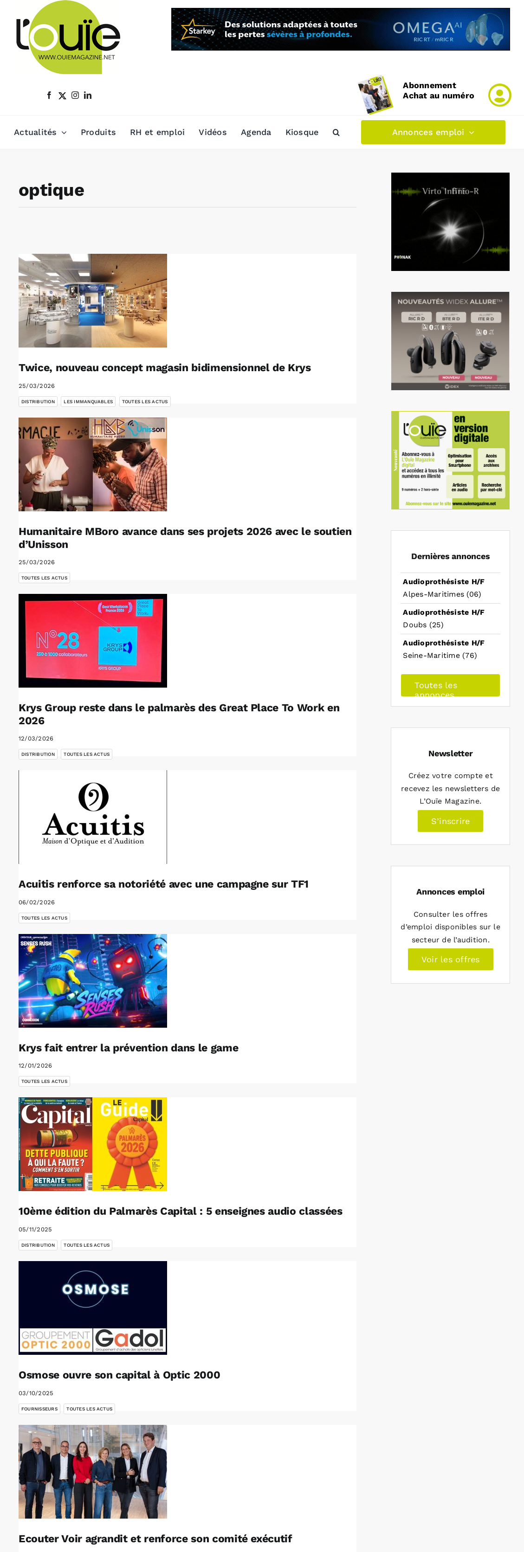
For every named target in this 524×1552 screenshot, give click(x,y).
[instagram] (75, 95)
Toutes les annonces (435, 688)
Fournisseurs (39, 1408)
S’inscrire (450, 821)
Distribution (38, 401)
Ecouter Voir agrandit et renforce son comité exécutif (155, 1539)
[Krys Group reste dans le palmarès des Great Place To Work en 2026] (93, 641)
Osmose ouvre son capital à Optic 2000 (119, 1375)
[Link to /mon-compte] (499, 95)
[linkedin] (87, 95)
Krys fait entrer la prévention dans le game (128, 1048)
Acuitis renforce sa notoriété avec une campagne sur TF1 (164, 884)
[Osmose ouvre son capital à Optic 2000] (93, 1308)
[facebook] (49, 95)
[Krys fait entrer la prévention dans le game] (93, 981)
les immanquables (88, 401)
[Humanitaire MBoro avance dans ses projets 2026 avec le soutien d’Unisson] (93, 464)
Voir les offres (450, 959)
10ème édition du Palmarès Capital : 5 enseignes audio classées (181, 1211)
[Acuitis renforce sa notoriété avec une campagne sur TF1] (93, 817)
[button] (336, 132)
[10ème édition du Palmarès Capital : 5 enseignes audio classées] (93, 1144)
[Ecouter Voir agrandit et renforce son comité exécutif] (93, 1472)
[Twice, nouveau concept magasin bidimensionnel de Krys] (93, 301)
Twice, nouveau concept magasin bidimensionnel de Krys (165, 367)
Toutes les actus (145, 401)
